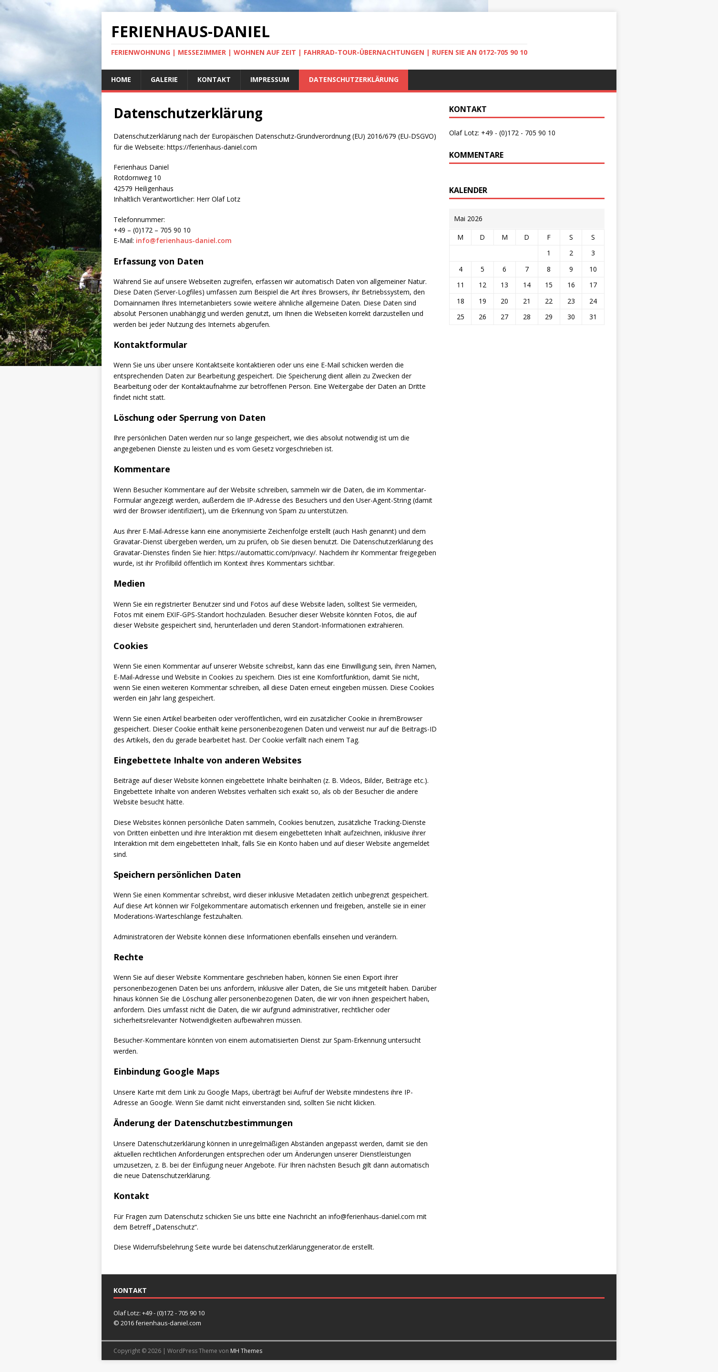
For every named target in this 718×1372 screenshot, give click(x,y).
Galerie (164, 79)
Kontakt (214, 79)
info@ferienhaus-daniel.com (184, 240)
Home (121, 79)
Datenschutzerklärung (354, 79)
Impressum (269, 79)
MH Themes (246, 1351)
